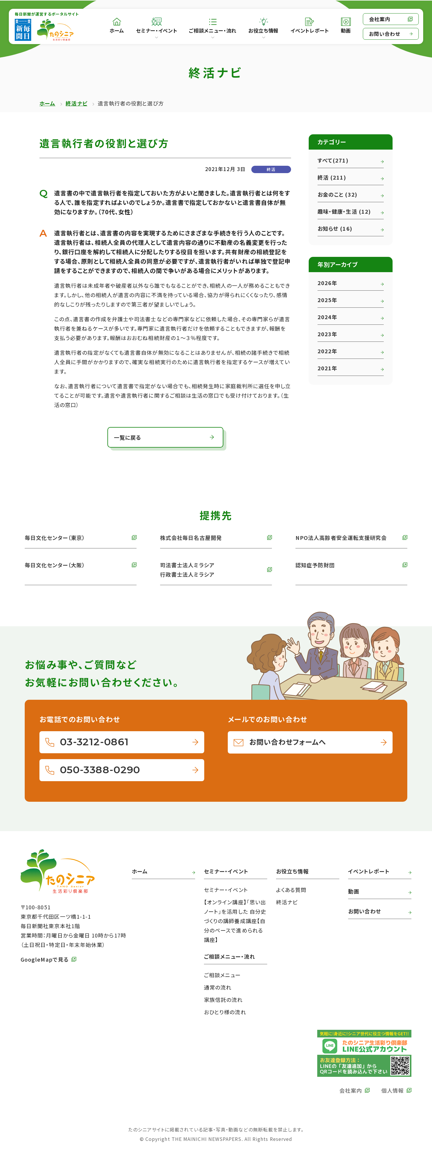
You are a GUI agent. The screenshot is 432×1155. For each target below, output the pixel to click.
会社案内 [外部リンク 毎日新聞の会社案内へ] (379, 19)
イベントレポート (369, 871)
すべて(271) (333, 160)
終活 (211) (332, 177)
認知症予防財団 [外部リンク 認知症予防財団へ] (315, 565)
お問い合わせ (384, 33)
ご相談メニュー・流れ (213, 30)
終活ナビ (76, 103)
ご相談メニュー (222, 975)
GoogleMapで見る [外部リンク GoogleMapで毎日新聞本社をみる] (45, 959)
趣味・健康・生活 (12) (344, 211)
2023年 (327, 334)
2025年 (327, 300)
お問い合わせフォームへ (287, 741)
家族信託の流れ (223, 999)
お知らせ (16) (335, 228)
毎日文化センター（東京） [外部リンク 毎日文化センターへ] (55, 537)
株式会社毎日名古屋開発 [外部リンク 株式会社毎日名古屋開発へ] (191, 537)
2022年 (327, 351)
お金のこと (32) (337, 194)
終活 (271, 169)
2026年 (327, 283)
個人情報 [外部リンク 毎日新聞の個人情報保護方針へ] (392, 1090)
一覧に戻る (127, 437)
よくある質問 (291, 889)
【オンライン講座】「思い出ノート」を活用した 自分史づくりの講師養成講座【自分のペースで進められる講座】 (235, 920)
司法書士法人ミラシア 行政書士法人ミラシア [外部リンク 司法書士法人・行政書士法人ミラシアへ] (187, 569)
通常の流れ (218, 987)
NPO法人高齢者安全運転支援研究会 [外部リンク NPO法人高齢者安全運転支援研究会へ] (341, 537)
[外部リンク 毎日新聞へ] (23, 30)
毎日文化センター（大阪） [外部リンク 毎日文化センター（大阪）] (55, 565)
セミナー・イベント (156, 30)
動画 (353, 891)
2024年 (327, 317)
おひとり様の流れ (225, 1012)
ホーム (47, 103)
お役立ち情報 (263, 30)
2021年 (327, 368)
